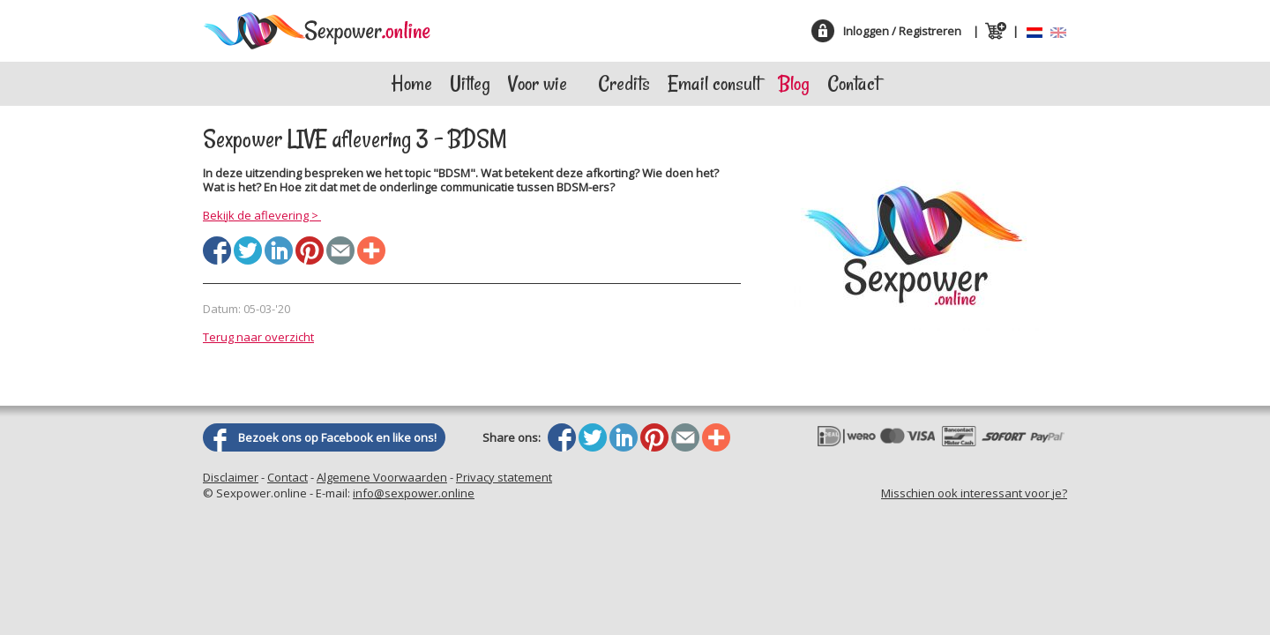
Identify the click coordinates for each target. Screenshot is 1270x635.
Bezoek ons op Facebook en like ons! (337, 437)
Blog (794, 83)
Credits (624, 83)
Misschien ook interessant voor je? (974, 493)
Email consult (714, 83)
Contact (853, 83)
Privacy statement (504, 477)
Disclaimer (230, 477)
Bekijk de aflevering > (262, 215)
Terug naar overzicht (258, 337)
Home (412, 83)
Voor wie (537, 83)
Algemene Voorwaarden (382, 477)
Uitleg (470, 83)
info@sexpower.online (413, 493)
